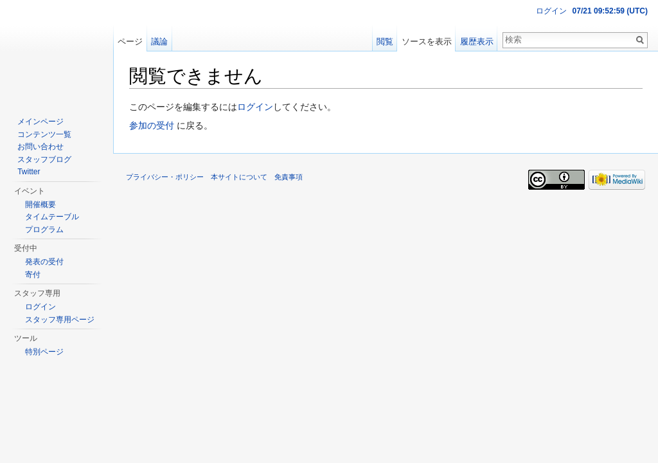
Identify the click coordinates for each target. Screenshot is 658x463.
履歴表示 (477, 41)
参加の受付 (151, 125)
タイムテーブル (52, 216)
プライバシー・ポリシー (165, 177)
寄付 (32, 274)
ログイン (255, 107)
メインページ (40, 121)
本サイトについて (239, 177)
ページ (130, 41)
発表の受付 (44, 261)
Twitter (28, 171)
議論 (159, 41)
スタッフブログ (44, 159)
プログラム (44, 229)
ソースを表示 (427, 41)
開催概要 (40, 204)
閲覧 (385, 41)
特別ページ (44, 351)
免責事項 (288, 177)
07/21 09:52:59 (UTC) (610, 10)
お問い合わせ (40, 146)
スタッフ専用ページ (59, 319)
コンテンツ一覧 (44, 134)
